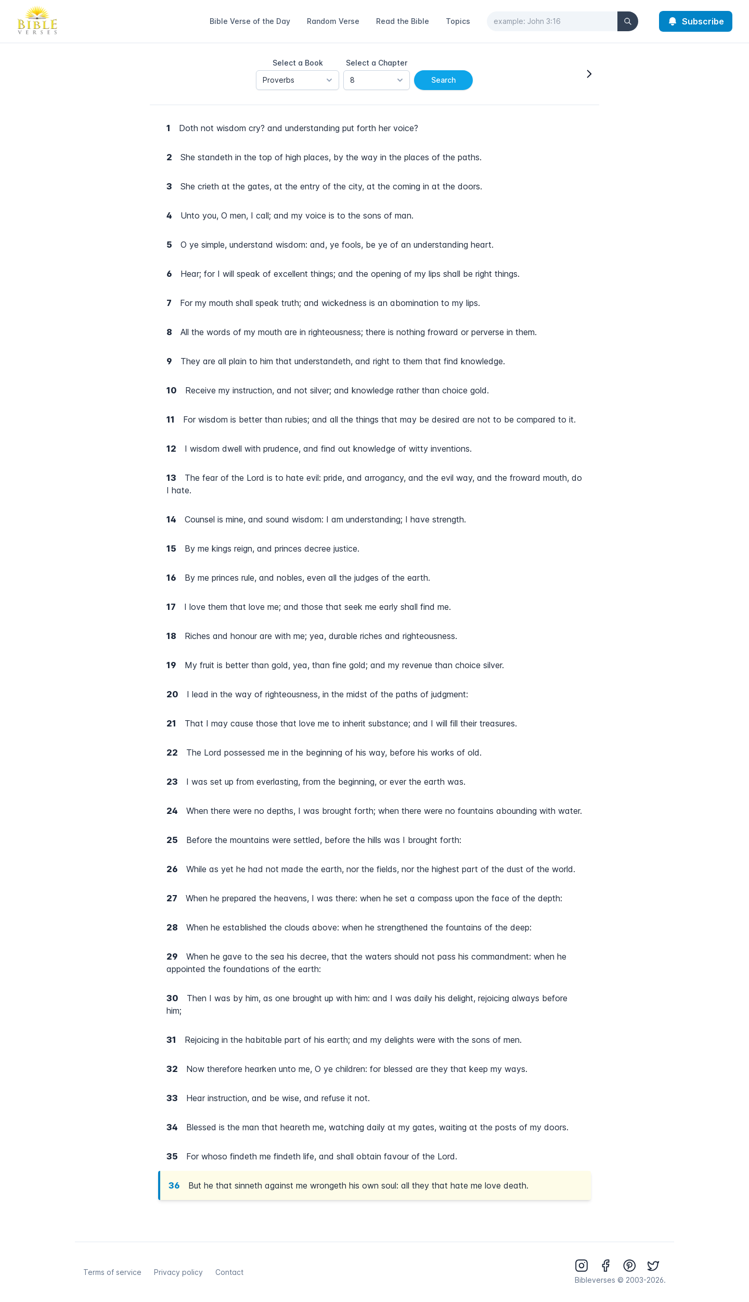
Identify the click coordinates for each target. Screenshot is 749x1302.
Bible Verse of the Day (250, 21)
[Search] (627, 21)
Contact (229, 1272)
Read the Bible (402, 21)
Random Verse (333, 21)
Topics (458, 21)
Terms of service (112, 1272)
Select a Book (298, 62)
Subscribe (695, 21)
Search (443, 79)
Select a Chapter (376, 62)
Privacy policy (178, 1272)
